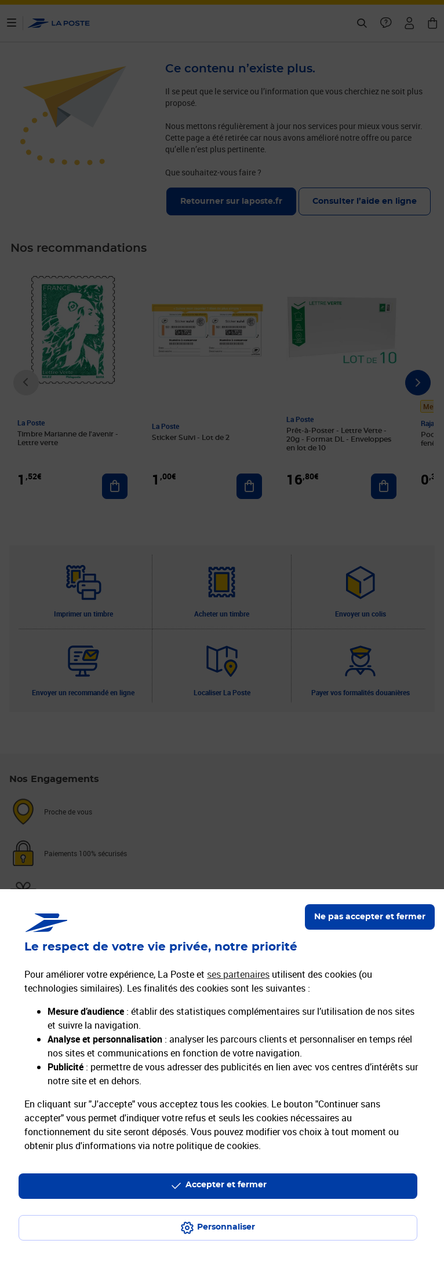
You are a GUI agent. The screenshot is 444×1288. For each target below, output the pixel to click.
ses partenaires (238, 974)
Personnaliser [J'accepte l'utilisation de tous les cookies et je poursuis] (226, 1227)
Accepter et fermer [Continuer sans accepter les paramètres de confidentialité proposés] (226, 1185)
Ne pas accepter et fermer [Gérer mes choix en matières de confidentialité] (369, 917)
